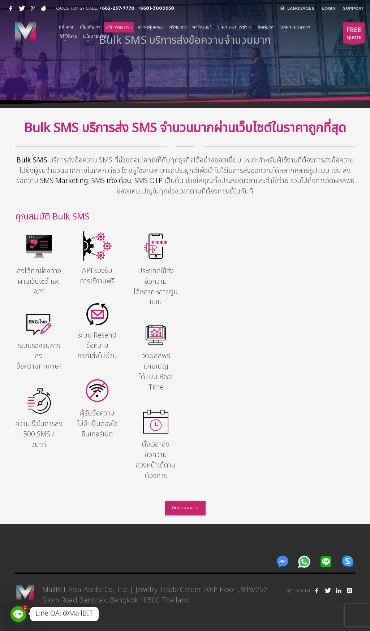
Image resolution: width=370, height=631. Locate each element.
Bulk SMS (31, 160)
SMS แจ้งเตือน (111, 181)
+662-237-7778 (116, 8)
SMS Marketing (64, 181)
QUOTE (354, 34)
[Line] (18, 614)
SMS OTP (148, 181)
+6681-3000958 (156, 8)
